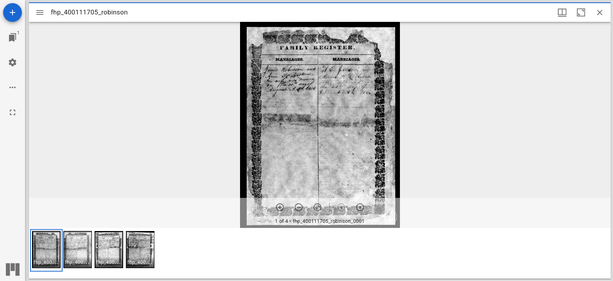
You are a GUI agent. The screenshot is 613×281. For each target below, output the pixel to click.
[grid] (320, 253)
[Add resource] (12, 12)
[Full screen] (12, 112)
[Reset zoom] (317, 207)
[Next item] (360, 207)
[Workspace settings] (12, 62)
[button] (46, 250)
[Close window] (599, 12)
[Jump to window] (12, 37)
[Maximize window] (581, 12)
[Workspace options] (12, 87)
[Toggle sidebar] (39, 12)
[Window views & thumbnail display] (562, 12)
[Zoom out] (298, 207)
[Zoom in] (280, 207)
